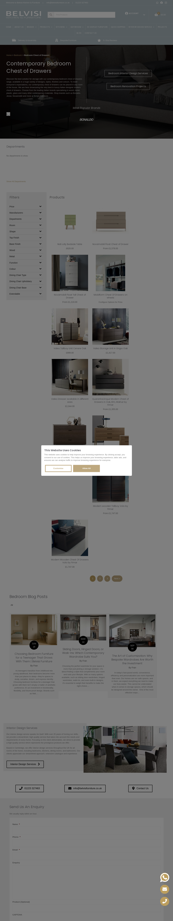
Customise (58, 468)
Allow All (86, 468)
